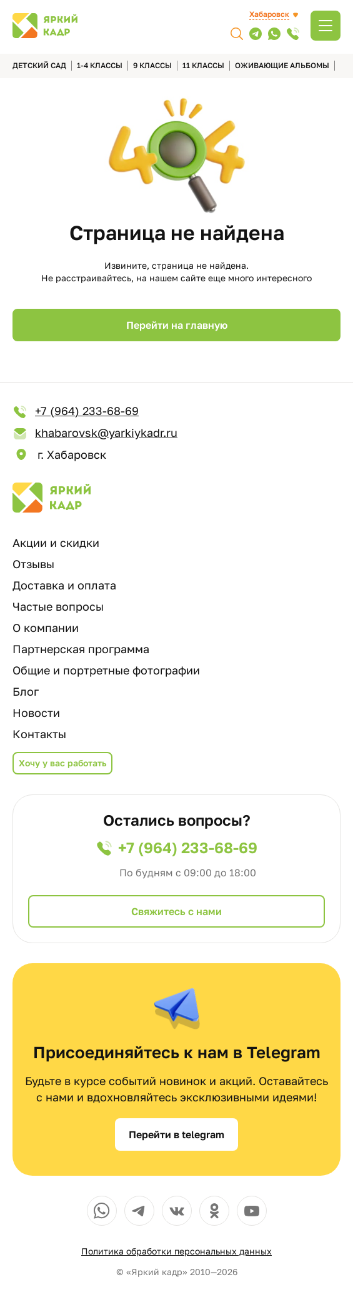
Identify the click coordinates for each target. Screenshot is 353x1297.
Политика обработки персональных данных (176, 1251)
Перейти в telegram (176, 1134)
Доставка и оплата (64, 585)
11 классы (203, 65)
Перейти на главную (176, 325)
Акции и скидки (55, 542)
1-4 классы (99, 65)
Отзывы (33, 564)
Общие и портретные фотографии (106, 670)
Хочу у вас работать (62, 763)
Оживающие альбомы (282, 65)
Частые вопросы (58, 606)
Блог (25, 691)
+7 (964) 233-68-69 (75, 411)
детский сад (39, 65)
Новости (36, 712)
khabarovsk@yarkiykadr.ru (94, 433)
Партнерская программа (80, 649)
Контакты (39, 734)
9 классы (152, 65)
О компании (45, 627)
